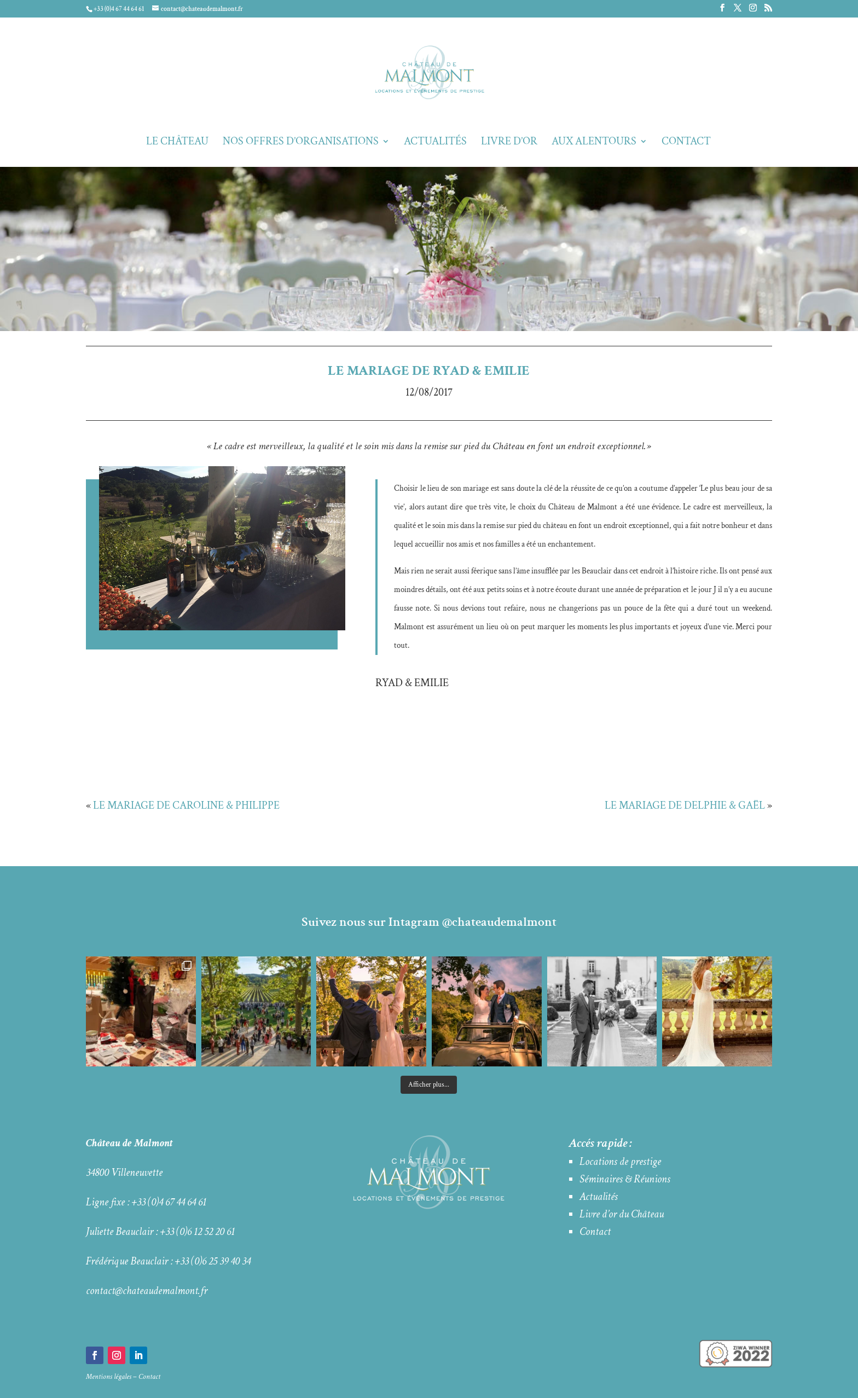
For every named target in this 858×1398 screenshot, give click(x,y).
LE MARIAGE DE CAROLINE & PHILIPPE (186, 805)
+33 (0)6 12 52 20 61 (197, 1232)
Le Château (177, 142)
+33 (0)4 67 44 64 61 (169, 1202)
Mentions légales (108, 1377)
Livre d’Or (509, 142)
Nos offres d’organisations (301, 142)
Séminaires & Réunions (624, 1179)
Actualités (435, 142)
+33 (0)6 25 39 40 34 (213, 1261)
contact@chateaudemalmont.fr (146, 1291)
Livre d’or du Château (621, 1214)
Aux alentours (594, 142)
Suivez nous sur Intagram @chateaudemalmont (429, 921)
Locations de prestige (620, 1162)
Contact (686, 142)
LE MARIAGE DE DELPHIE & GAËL (685, 805)
